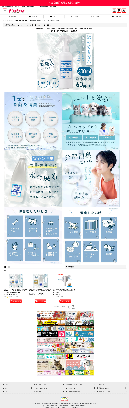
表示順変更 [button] (70, 267)
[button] (5, 10)
